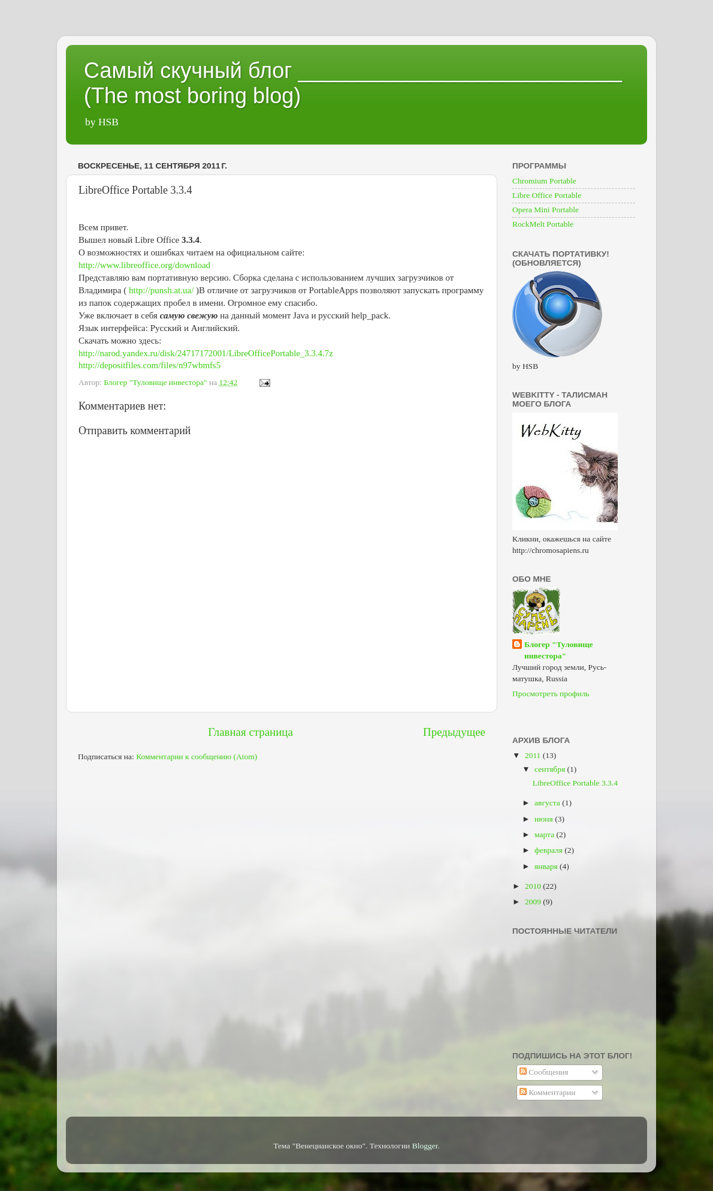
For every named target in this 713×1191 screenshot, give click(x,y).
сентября (550, 769)
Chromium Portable (544, 180)
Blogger (425, 1145)
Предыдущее (454, 732)
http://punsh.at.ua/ (161, 290)
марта (545, 834)
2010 (534, 886)
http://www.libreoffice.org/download (144, 265)
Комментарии (547, 1092)
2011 (534, 755)
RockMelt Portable (542, 223)
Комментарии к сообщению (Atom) (196, 756)
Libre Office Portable (546, 195)
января (547, 866)
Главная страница (250, 732)
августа (548, 802)
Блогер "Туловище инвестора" (558, 650)
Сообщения (544, 1071)
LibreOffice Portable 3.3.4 (575, 782)
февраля (549, 850)
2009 (534, 901)
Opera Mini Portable (545, 209)
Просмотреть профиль (551, 693)
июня (544, 818)
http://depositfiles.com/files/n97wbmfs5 (149, 365)
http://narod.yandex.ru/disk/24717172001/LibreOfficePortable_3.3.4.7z (205, 353)
